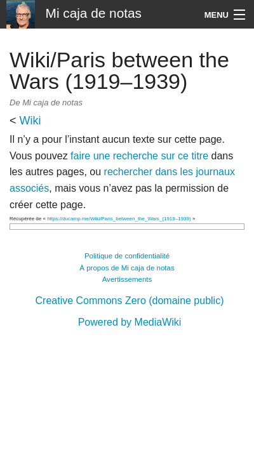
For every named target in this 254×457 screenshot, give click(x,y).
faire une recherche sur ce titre (139, 155)
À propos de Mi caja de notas (127, 268)
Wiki (30, 120)
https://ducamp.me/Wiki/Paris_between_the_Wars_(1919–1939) (119, 219)
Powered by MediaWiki (130, 322)
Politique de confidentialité (127, 256)
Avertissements (127, 279)
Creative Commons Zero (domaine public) (130, 300)
